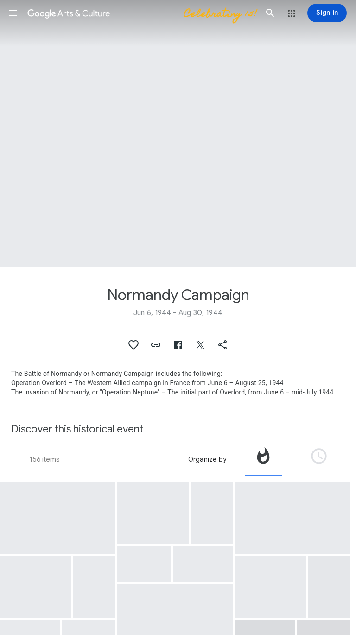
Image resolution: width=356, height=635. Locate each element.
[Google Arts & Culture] (141, 13)
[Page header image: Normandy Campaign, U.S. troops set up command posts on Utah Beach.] (178, 133)
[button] (13, 13)
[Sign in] (327, 13)
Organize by (207, 459)
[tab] (263, 459)
